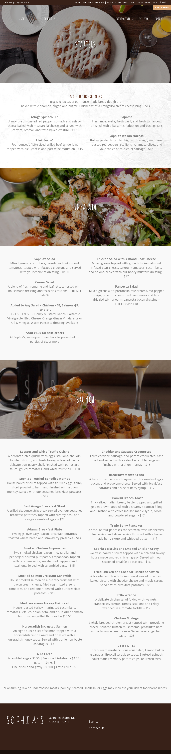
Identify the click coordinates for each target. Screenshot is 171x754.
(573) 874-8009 (21, 2)
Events (93, 721)
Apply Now (162, 7)
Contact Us (96, 728)
